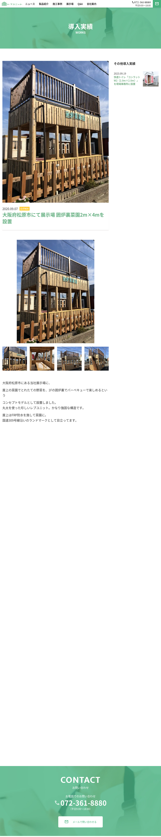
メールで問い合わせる (80, 824)
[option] (55, 291)
